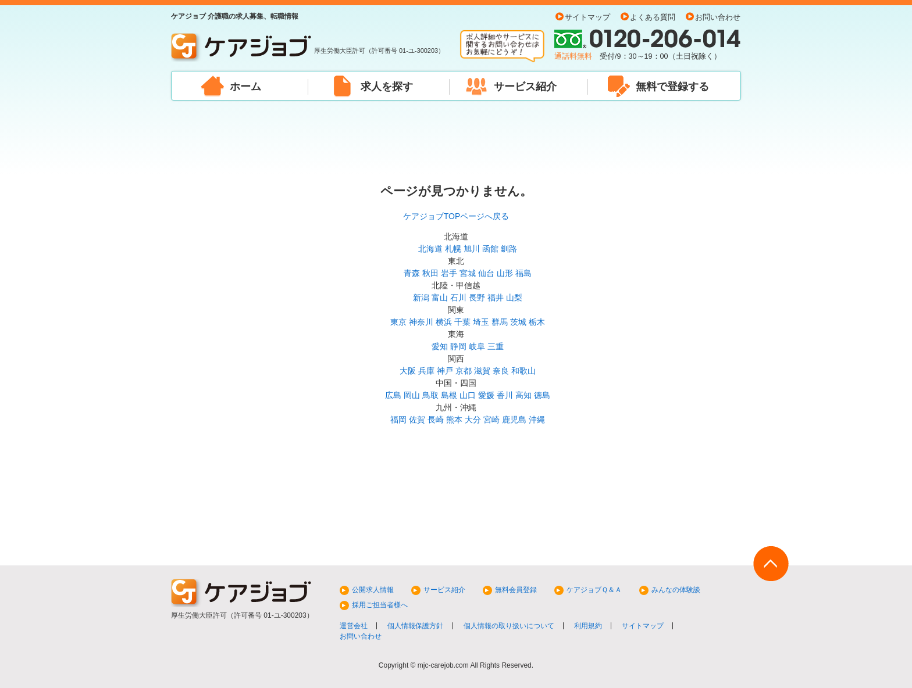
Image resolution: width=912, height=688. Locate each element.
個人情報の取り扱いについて (509, 625)
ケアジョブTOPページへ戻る (456, 216)
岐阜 (477, 346)
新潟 (421, 297)
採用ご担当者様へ (380, 605)
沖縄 (537, 419)
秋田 (430, 273)
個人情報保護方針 (415, 625)
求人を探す (387, 86)
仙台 (486, 273)
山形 (505, 273)
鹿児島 (514, 419)
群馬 (499, 322)
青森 (412, 273)
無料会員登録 (516, 590)
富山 (440, 297)
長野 (477, 297)
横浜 (444, 322)
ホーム (245, 86)
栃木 (537, 322)
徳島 (542, 395)
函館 (490, 248)
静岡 (458, 346)
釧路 (509, 248)
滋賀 (482, 370)
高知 (523, 395)
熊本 (454, 419)
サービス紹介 (525, 86)
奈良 (501, 370)
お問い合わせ (717, 17)
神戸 (445, 370)
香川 (505, 395)
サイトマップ (587, 17)
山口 (467, 395)
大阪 (408, 370)
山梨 (514, 297)
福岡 (398, 419)
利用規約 (588, 625)
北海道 (430, 248)
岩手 (449, 273)
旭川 (472, 248)
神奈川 (421, 322)
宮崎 (491, 419)
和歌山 (523, 370)
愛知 (440, 346)
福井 (495, 297)
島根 (449, 395)
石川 (458, 297)
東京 (398, 322)
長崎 (436, 419)
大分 (473, 419)
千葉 (462, 322)
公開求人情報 (373, 590)
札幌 (453, 248)
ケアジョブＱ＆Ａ (594, 590)
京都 (463, 370)
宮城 (467, 273)
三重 (495, 346)
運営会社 (354, 625)
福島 (523, 273)
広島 (393, 395)
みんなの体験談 (675, 590)
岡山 (412, 395)
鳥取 (430, 395)
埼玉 (481, 322)
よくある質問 (652, 17)
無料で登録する (672, 86)
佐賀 (417, 419)
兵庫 (426, 370)
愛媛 (486, 395)
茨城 (518, 322)
